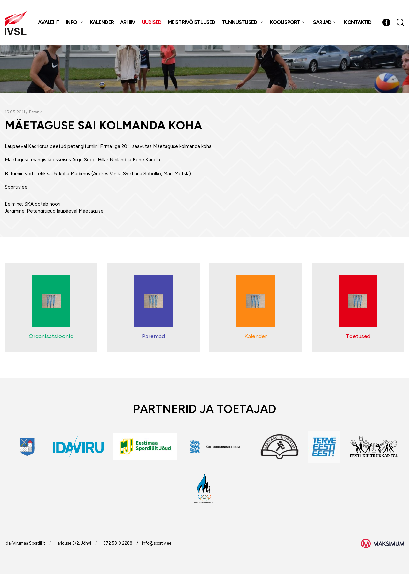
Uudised (152, 22)
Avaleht (48, 22)
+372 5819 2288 (116, 543)
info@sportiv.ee (156, 543)
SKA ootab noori (42, 204)
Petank (35, 112)
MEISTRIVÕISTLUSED (191, 22)
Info (71, 22)
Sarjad (322, 22)
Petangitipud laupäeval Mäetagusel (65, 211)
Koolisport (285, 22)
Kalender (102, 22)
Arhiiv (127, 22)
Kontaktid (357, 22)
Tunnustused (239, 22)
